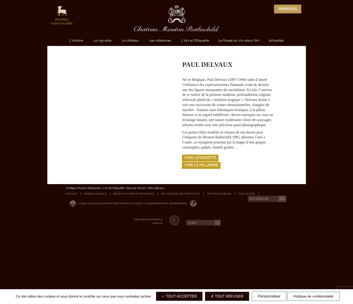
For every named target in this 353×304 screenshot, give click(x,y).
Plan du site (246, 253)
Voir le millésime (201, 225)
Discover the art (136, 248)
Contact (71, 253)
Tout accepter (179, 296)
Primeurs (287, 9)
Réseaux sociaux (95, 253)
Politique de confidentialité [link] (313, 296)
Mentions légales (219, 253)
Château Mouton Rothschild (83, 248)
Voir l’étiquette (200, 218)
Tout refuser (227, 296)
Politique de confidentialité (180, 253)
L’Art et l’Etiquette (113, 248)
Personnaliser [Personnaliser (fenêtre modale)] (269, 296)
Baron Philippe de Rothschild (134, 253)
